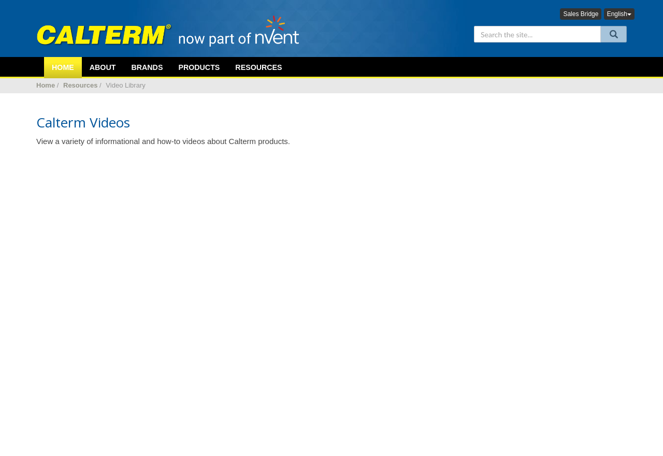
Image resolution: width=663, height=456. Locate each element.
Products (199, 67)
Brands (147, 67)
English (619, 14)
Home (45, 85)
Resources (258, 67)
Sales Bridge (580, 14)
